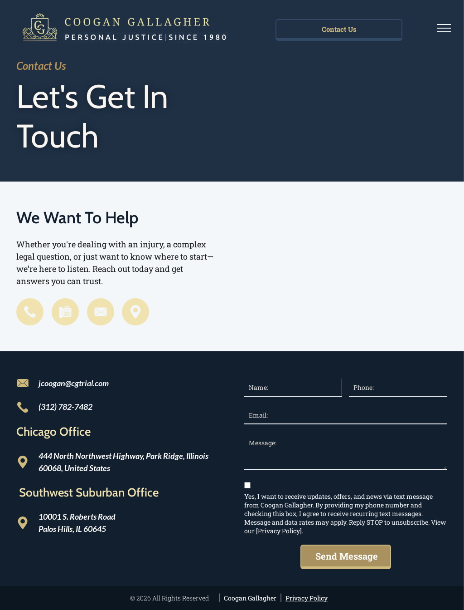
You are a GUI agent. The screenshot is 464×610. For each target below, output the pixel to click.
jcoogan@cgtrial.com (74, 383)
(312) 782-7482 (65, 407)
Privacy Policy (306, 598)
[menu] (444, 28)
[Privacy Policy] (279, 530)
